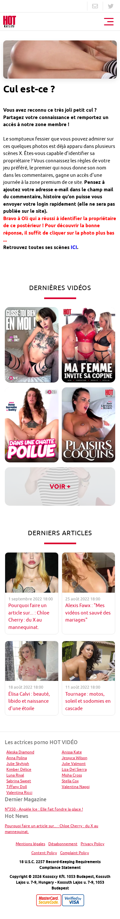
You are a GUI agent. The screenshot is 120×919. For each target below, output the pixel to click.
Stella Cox (70, 780)
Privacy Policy (92, 843)
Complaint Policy (74, 852)
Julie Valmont (74, 763)
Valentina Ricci (19, 792)
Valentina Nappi (76, 786)
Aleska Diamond (20, 752)
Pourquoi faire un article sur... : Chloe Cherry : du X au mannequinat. (51, 828)
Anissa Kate (72, 752)
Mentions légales (30, 843)
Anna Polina (16, 757)
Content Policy (44, 852)
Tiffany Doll (16, 786)
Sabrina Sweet (18, 780)
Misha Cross (72, 775)
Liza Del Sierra (74, 769)
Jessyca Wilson (74, 757)
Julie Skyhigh (17, 763)
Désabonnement (62, 843)
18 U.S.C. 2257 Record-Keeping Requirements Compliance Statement (60, 864)
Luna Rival (15, 775)
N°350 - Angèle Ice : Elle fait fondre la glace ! (44, 809)
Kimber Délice (18, 769)
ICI (74, 247)
